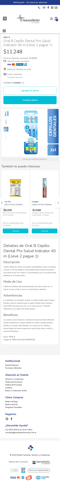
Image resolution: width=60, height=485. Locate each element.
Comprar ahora (30, 100)
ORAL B (12, 337)
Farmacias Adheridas (13, 368)
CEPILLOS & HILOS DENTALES (23, 340)
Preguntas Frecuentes (13, 407)
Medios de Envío (11, 404)
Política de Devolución (13, 382)
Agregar (15, 231)
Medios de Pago (11, 401)
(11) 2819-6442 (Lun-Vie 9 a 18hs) (18, 430)
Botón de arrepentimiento (39, 470)
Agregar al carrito (30, 90)
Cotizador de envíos (15, 77)
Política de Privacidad (13, 385)
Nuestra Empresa (11, 365)
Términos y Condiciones (14, 379)
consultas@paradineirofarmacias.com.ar (20, 432)
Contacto (8, 388)
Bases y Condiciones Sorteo (16, 390)
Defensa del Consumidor (18, 462)
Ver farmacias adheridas (36, 2)
